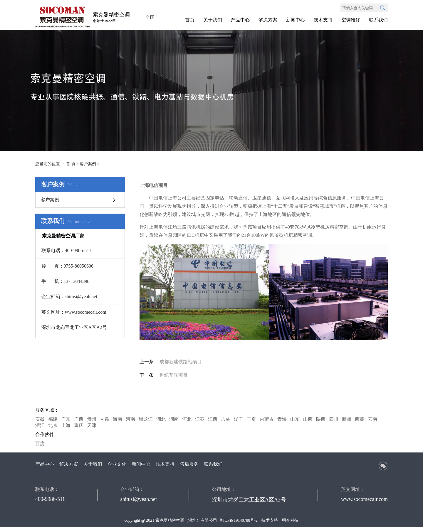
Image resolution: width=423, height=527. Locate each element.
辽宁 (238, 419)
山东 (295, 419)
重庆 (78, 425)
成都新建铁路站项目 (181, 361)
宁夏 (251, 419)
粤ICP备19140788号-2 (238, 520)
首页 (189, 19)
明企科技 (290, 520)
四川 (333, 419)
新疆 (346, 419)
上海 (65, 425)
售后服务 (189, 464)
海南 (117, 419)
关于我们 (212, 19)
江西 (212, 419)
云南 (372, 419)
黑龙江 (146, 419)
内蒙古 (267, 419)
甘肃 (104, 419)
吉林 (225, 419)
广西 (78, 419)
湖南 (174, 419)
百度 (40, 443)
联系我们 (378, 19)
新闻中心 (295, 19)
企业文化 (117, 464)
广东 (65, 419)
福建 (53, 419)
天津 (91, 425)
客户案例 (88, 164)
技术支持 (323, 19)
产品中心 (240, 19)
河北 (187, 419)
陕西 (320, 419)
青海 (282, 419)
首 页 (70, 164)
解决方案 (267, 19)
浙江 (40, 425)
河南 (130, 419)
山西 (308, 419)
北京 (53, 425)
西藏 (359, 419)
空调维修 (350, 19)
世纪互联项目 (174, 375)
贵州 (91, 419)
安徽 (40, 419)
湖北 (161, 419)
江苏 (199, 419)
